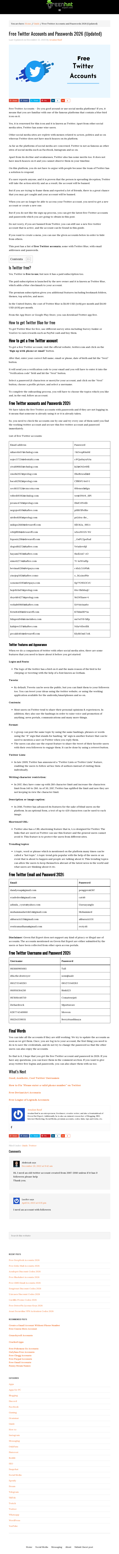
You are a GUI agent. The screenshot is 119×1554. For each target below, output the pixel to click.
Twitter (33, 1145)
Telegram (14, 1492)
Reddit (12, 1458)
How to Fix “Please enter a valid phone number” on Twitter (45, 1085)
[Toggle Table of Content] (27, 259)
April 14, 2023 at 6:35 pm (34, 1203)
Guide (25, 1145)
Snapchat (13, 1469)
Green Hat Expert (59, 4)
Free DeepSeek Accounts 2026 (24, 1260)
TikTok (12, 1497)
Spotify (12, 1480)
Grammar (14, 1418)
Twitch (12, 1503)
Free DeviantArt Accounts (25, 1092)
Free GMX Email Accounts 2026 (25, 1283)
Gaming (13, 1412)
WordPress (14, 1520)
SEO (11, 1463)
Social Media (15, 1475)
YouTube (13, 1526)
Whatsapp (14, 1514)
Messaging (14, 1441)
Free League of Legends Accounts (29, 1099)
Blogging (13, 1395)
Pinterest (13, 1452)
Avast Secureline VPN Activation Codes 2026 (31, 1311)
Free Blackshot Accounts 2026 (24, 1277)
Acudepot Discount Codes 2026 (25, 1271)
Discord (13, 1401)
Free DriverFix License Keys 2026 (26, 1305)
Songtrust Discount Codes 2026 (25, 1288)
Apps (11, 1384)
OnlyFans (13, 1446)
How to (12, 1429)
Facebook (13, 1406)
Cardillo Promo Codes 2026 (23, 1300)
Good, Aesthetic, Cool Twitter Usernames (34, 1078)
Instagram (14, 1435)
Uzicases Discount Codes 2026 (24, 1294)
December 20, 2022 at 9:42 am (37, 1166)
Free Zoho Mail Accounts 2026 (24, 1265)
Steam (12, 1486)
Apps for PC (15, 1389)
